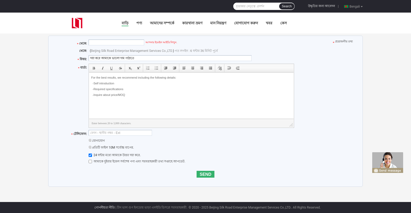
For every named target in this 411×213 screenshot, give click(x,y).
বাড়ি (125, 23)
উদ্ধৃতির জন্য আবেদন (321, 6)
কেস (283, 23)
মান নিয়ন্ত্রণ (218, 23)
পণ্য (139, 23)
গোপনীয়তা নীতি (104, 207)
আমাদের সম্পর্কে (162, 23)
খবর (269, 23)
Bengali (356, 6)
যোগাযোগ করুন (246, 23)
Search (287, 6)
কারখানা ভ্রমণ (192, 23)
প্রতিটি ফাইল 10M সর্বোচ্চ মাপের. (111, 147)
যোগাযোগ (97, 141)
